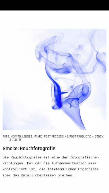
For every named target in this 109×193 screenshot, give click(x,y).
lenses (27, 137)
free (6, 137)
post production (81, 137)
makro (38, 137)
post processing (56, 137)
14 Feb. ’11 (14, 140)
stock (99, 137)
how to (15, 137)
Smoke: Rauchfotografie (29, 148)
